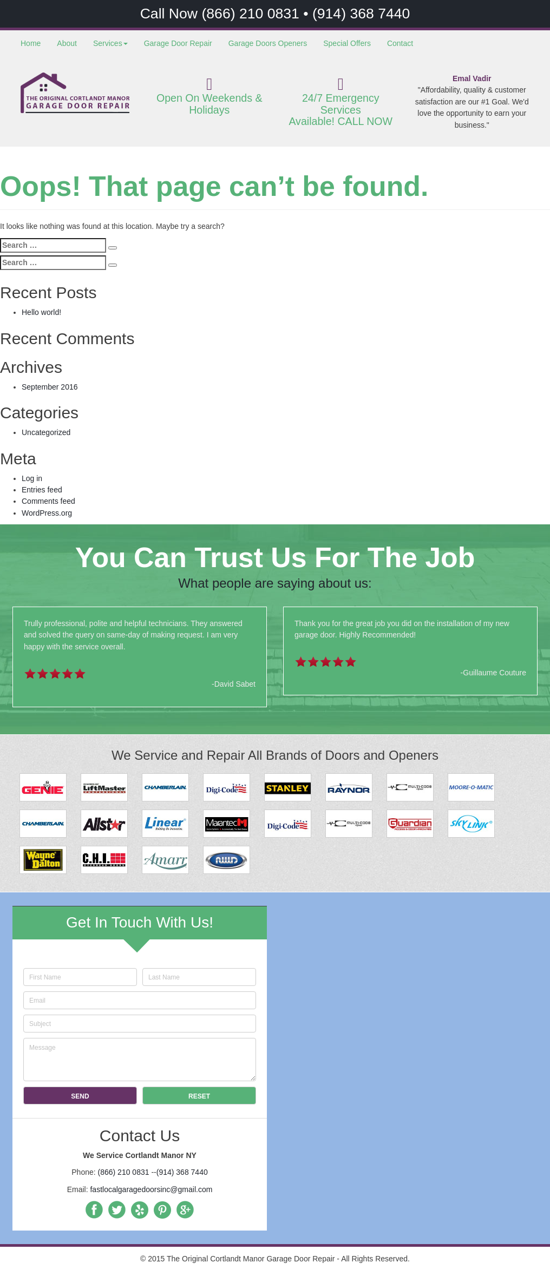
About (67, 43)
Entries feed (42, 489)
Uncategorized (46, 432)
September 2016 (50, 387)
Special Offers (347, 43)
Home (31, 43)
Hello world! (41, 312)
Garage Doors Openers (267, 43)
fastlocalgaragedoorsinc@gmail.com (151, 1189)
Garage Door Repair (178, 43)
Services (110, 43)
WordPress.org (47, 513)
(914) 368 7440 (361, 13)
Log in (32, 478)
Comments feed (48, 501)
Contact (400, 43)
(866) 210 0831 (252, 13)
